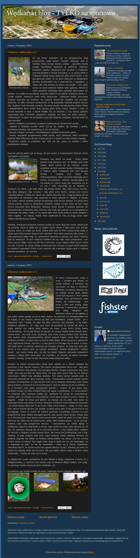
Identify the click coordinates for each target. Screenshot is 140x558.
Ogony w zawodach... (115, 68)
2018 (99, 156)
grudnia (103, 175)
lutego (103, 213)
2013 (99, 221)
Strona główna (48, 517)
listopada (104, 178)
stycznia (103, 216)
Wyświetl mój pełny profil (105, 358)
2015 (99, 167)
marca (103, 209)
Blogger (90, 552)
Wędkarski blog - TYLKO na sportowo (61, 13)
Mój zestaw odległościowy (117, 85)
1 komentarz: (47, 256)
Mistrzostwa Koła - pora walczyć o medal (116, 123)
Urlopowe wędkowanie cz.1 (22, 271)
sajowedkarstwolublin (120, 331)
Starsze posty (80, 517)
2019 (99, 152)
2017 (99, 160)
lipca (102, 198)
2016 (99, 164)
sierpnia (103, 186)
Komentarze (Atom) (26, 523)
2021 (99, 149)
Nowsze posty (16, 517)
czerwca (103, 201)
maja (102, 205)
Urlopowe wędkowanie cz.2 (22, 52)
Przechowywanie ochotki (117, 51)
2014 (99, 171)
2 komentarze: (47, 508)
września (104, 182)
